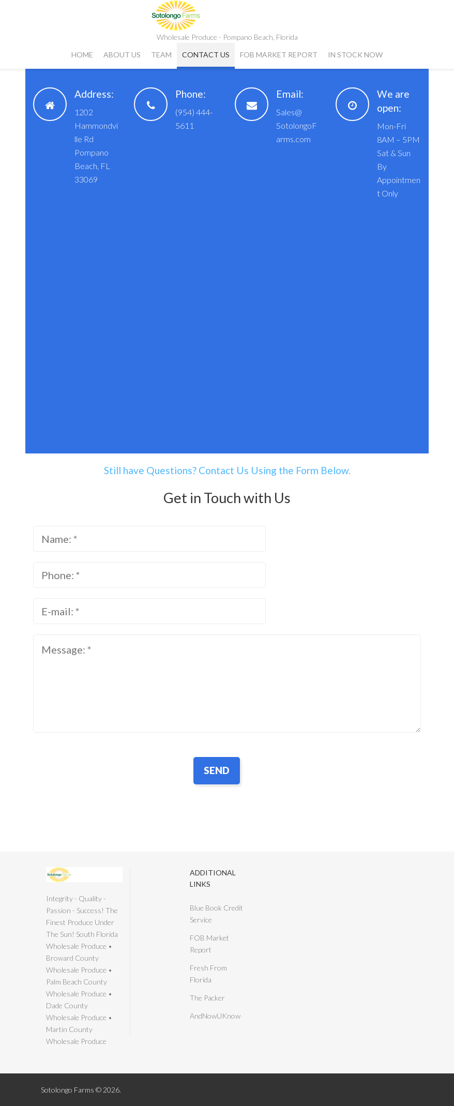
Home (82, 54)
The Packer (207, 997)
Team (161, 54)
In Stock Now (355, 54)
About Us (122, 54)
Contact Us (206, 54)
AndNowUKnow (215, 1015)
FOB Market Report (278, 54)
